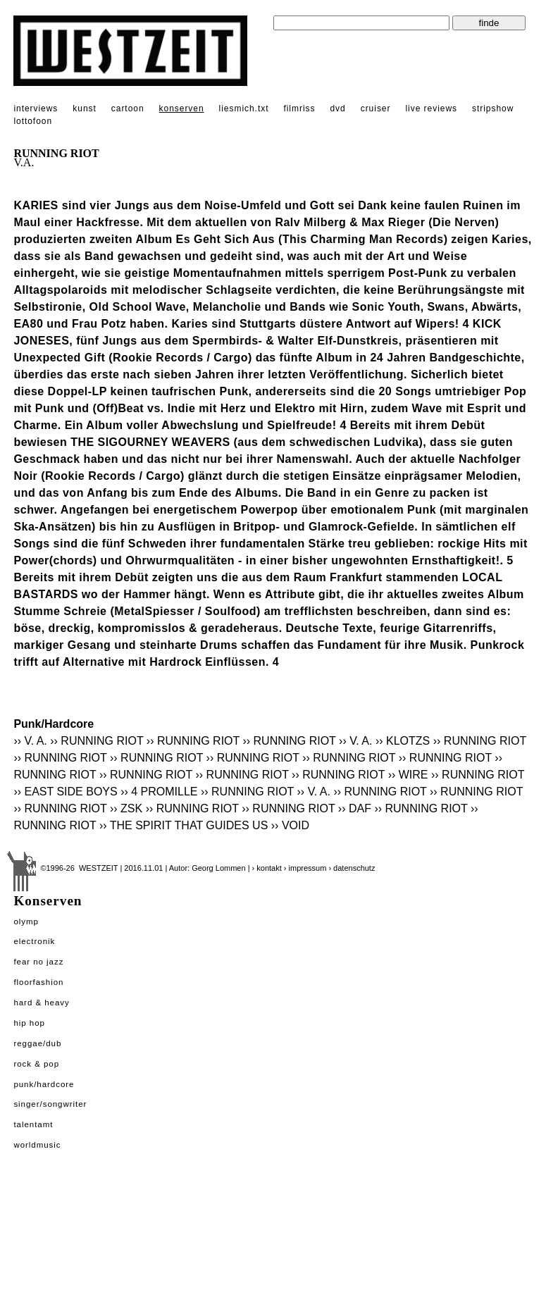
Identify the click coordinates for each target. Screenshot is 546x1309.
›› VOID (290, 825)
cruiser (376, 108)
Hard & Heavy (41, 1002)
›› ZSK (126, 808)
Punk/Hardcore (43, 1084)
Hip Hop (29, 1023)
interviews (35, 108)
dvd (337, 108)
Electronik (34, 941)
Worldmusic (37, 1145)
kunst (84, 108)
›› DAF (354, 808)
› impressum (305, 868)
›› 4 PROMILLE (158, 792)
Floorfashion (38, 982)
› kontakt (267, 868)
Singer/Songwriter (50, 1104)
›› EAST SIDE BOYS (65, 792)
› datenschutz (351, 868)
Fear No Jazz (38, 961)
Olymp (26, 921)
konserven (181, 108)
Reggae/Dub (37, 1043)
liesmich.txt (244, 108)
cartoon (127, 108)
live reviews (431, 108)
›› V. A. (29, 741)
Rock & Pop (36, 1064)
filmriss (299, 108)
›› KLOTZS (403, 741)
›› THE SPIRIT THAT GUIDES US (183, 825)
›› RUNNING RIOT (96, 741)
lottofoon (32, 121)
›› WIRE (408, 775)
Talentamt (33, 1124)
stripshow (493, 108)
